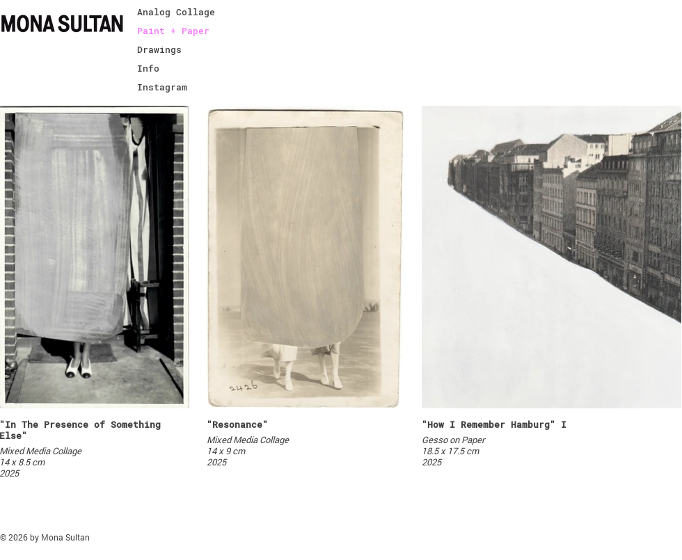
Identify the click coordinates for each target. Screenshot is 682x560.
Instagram (162, 87)
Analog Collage (176, 12)
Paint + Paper (173, 30)
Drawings (159, 49)
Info (148, 68)
